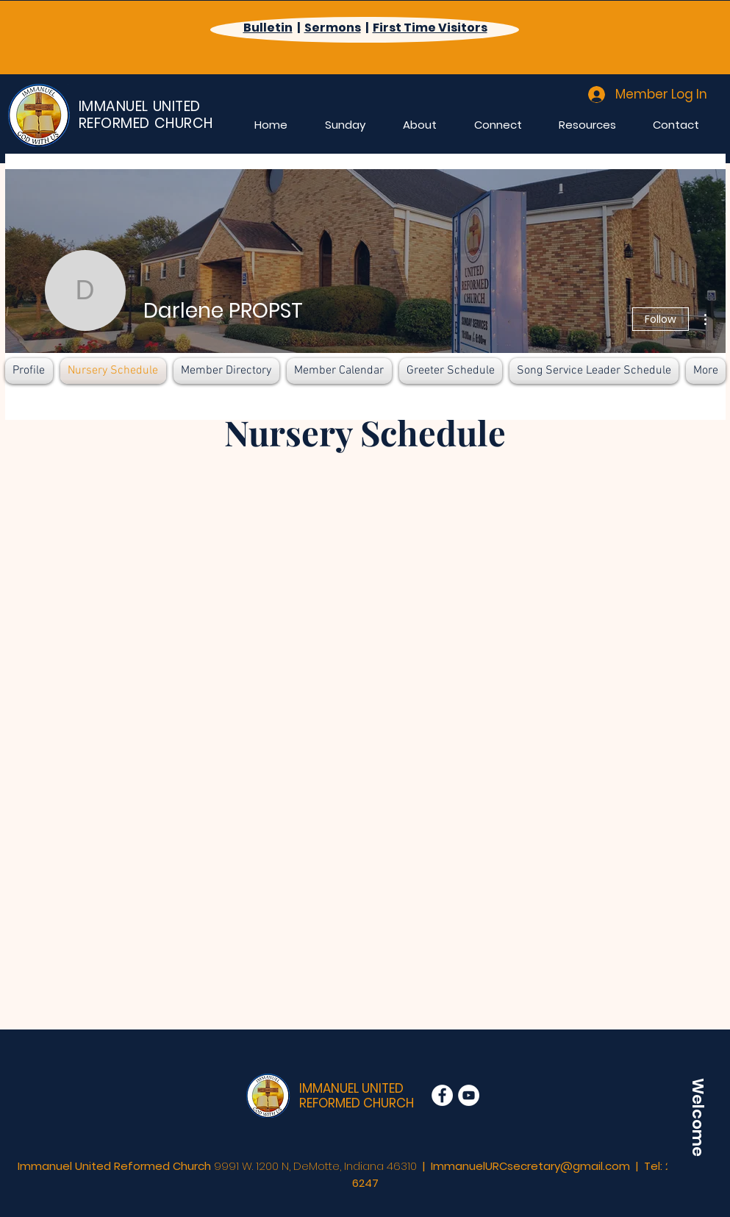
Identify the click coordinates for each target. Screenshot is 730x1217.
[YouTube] (468, 1095)
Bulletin (268, 27)
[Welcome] (697, 1117)
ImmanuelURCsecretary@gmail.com (530, 1166)
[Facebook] (442, 1095)
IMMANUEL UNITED (351, 1088)
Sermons (332, 27)
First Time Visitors (430, 27)
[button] (345, 124)
